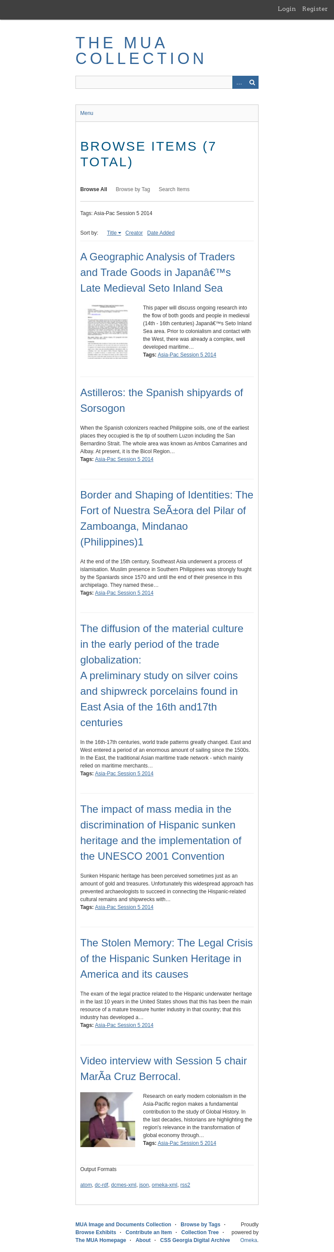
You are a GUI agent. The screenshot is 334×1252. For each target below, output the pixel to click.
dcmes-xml (123, 1185)
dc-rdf (101, 1185)
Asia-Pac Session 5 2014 (187, 355)
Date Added (161, 233)
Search (252, 82)
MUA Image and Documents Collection (123, 1225)
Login (287, 8)
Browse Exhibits (95, 1232)
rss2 (185, 1185)
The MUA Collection (141, 50)
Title (111, 233)
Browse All (93, 189)
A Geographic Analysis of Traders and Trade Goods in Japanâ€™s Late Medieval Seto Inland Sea (157, 272)
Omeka (248, 1240)
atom (86, 1185)
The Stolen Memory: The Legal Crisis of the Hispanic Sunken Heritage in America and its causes (166, 958)
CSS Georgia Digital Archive (195, 1240)
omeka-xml (164, 1185)
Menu (86, 113)
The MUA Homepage (100, 1240)
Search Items (174, 189)
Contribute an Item (149, 1232)
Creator (134, 233)
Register (315, 8)
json (144, 1185)
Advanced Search (238, 82)
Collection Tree (200, 1232)
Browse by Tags (200, 1225)
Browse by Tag (133, 189)
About (143, 1240)
